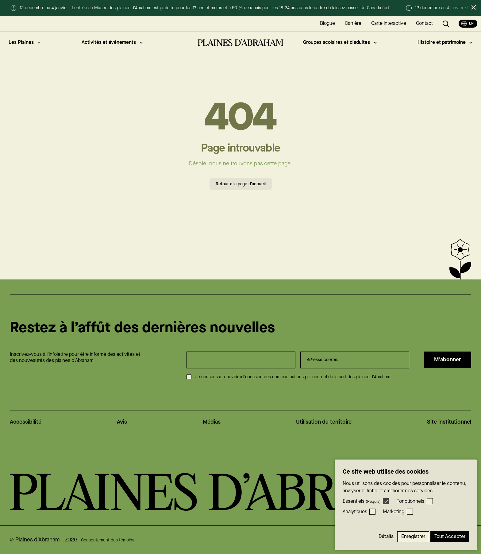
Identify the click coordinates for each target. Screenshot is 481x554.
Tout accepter (449, 537)
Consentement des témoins (107, 540)
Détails (386, 537)
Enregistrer (413, 537)
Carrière (353, 23)
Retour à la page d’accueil (241, 184)
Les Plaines (24, 42)
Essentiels (362, 501)
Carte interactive (388, 23)
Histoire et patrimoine (445, 42)
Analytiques (355, 512)
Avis (122, 422)
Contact (424, 23)
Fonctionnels (410, 501)
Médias (212, 422)
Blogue (327, 23)
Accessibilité (25, 422)
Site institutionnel (449, 422)
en (467, 23)
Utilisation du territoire (324, 422)
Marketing (393, 512)
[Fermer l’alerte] (474, 7)
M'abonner (447, 359)
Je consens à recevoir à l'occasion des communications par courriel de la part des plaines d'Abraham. (293, 377)
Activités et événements (112, 42)
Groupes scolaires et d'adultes (340, 42)
